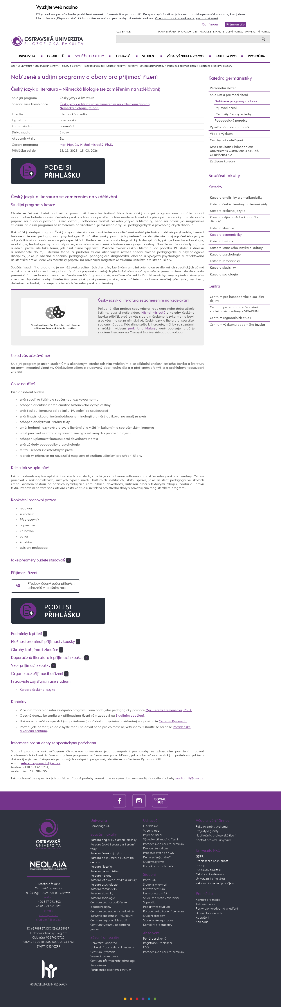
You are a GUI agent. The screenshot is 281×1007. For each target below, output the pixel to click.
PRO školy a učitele (208, 870)
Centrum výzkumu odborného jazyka (237, 324)
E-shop (200, 865)
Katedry (132, 66)
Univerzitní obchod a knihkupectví (112, 947)
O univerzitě (25, 66)
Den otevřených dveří (157, 857)
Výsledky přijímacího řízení (160, 839)
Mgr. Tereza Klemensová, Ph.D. (169, 710)
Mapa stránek (167, 32)
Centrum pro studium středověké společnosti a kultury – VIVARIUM (234, 309)
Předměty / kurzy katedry (233, 114)
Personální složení (223, 88)
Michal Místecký (153, 312)
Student (152, 56)
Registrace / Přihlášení (157, 943)
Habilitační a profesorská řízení (216, 835)
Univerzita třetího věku (210, 878)
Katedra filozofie (222, 228)
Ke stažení (202, 917)
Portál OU (149, 880)
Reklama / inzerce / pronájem (215, 883)
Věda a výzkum (221, 133)
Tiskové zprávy (205, 904)
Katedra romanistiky (225, 261)
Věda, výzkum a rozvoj (189, 56)
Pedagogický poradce (231, 120)
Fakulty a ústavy (70, 66)
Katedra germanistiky (152, 66)
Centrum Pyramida (173, 721)
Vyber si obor (151, 830)
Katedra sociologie (224, 274)
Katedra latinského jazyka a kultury (236, 248)
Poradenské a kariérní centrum (110, 969)
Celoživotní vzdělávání (226, 140)
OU (13, 66)
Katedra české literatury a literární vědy (239, 204)
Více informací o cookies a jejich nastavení (186, 18)
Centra (214, 286)
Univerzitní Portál (257, 32)
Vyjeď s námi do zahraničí (229, 127)
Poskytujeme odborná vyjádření (217, 908)
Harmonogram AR (155, 893)
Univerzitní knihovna (103, 943)
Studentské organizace (158, 920)
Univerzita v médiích (209, 913)
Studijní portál (233, 32)
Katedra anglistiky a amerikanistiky (236, 197)
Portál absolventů (154, 938)
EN (123, 32)
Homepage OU (100, 826)
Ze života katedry (222, 161)
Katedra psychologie (225, 254)
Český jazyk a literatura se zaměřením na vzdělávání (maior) (105, 104)
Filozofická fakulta (93, 66)
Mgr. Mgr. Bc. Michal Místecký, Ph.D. (86, 144)
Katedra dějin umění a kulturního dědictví (234, 219)
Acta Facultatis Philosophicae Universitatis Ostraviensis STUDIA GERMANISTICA (234, 150)
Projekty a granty (207, 831)
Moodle (205, 32)
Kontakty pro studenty (157, 924)
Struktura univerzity (46, 66)
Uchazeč (127, 56)
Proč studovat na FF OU (158, 852)
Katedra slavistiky (223, 267)
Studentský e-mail (155, 884)
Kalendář (202, 922)
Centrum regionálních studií (230, 318)
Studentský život (153, 861)
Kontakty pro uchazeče (158, 866)
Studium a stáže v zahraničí (161, 898)
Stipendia (149, 902)
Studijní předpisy (154, 915)
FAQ (146, 947)
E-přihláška (150, 826)
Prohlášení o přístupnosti (212, 861)
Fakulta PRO (229, 56)
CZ (118, 32)
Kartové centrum (101, 965)
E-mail (217, 32)
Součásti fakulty (93, 56)
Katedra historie (221, 241)
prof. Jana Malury (142, 328)
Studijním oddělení (130, 715)
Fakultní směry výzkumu (212, 826)
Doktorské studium (155, 848)
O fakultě (58, 56)
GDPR (200, 856)
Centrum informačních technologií (112, 960)
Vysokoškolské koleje (104, 956)
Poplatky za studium (156, 906)
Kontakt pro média (208, 899)
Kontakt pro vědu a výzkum (214, 840)
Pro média (256, 56)
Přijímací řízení (226, 108)
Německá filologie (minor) (79, 108)
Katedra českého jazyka (37, 689)
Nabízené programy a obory (215, 66)
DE (129, 32)
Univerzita (30, 56)
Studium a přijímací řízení (181, 66)
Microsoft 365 (188, 32)
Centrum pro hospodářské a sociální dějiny (237, 298)
